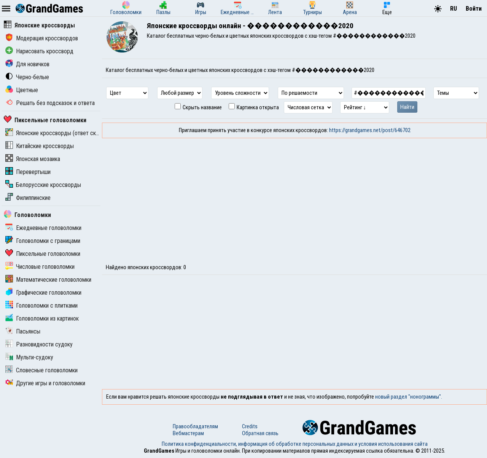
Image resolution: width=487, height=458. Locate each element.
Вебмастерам (188, 433)
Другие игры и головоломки (45, 383)
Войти (474, 8)
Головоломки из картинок (42, 318)
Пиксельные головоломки (45, 120)
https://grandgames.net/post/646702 (370, 130)
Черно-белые (27, 77)
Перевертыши (28, 172)
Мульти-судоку (29, 357)
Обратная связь (260, 433)
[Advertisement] (294, 195)
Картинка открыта (254, 107)
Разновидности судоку (39, 344)
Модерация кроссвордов (41, 38)
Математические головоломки (48, 279)
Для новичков (27, 64)
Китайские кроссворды (39, 146)
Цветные (21, 90)
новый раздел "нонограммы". (408, 396)
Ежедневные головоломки (43, 227)
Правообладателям (195, 426)
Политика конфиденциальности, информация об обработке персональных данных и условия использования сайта (295, 443)
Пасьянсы (22, 331)
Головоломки (27, 215)
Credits (250, 426)
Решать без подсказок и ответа (50, 103)
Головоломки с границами (42, 240)
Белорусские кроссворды (43, 184)
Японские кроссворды (39, 25)
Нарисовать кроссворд (39, 51)
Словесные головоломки (41, 370)
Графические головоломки (43, 292)
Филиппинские (28, 197)
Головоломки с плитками (41, 305)
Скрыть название (198, 107)
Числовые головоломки (40, 266)
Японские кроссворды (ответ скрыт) (56, 133)
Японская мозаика (32, 159)
